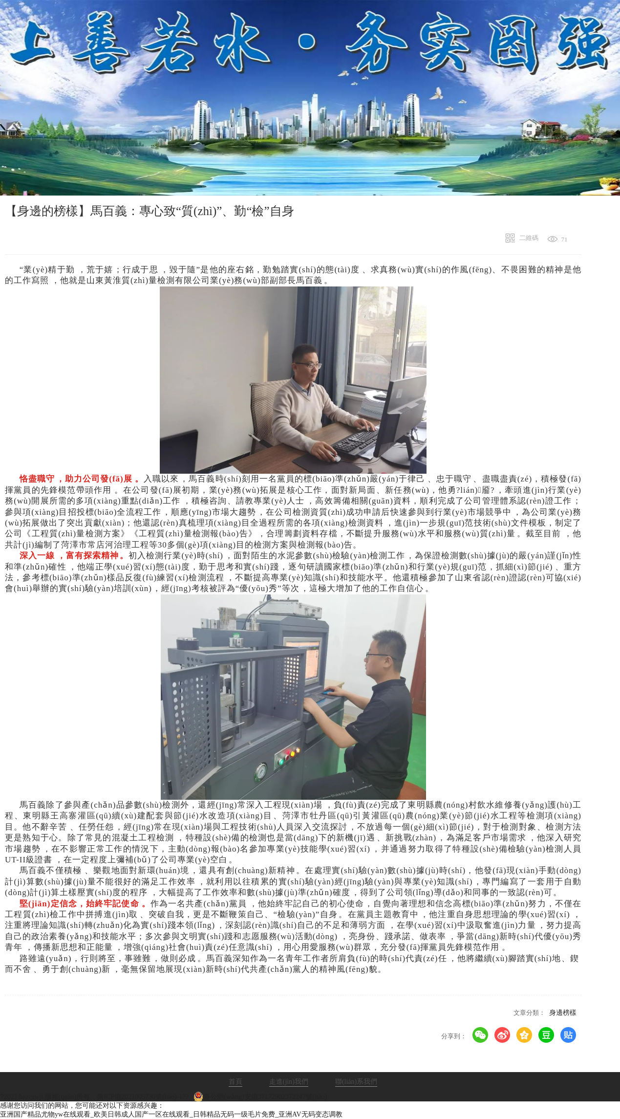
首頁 (235, 1081)
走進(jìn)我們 (288, 1081)
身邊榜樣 (563, 1012)
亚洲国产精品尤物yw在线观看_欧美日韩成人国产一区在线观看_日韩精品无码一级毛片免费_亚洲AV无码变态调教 (171, 1114)
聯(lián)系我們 (356, 1081)
